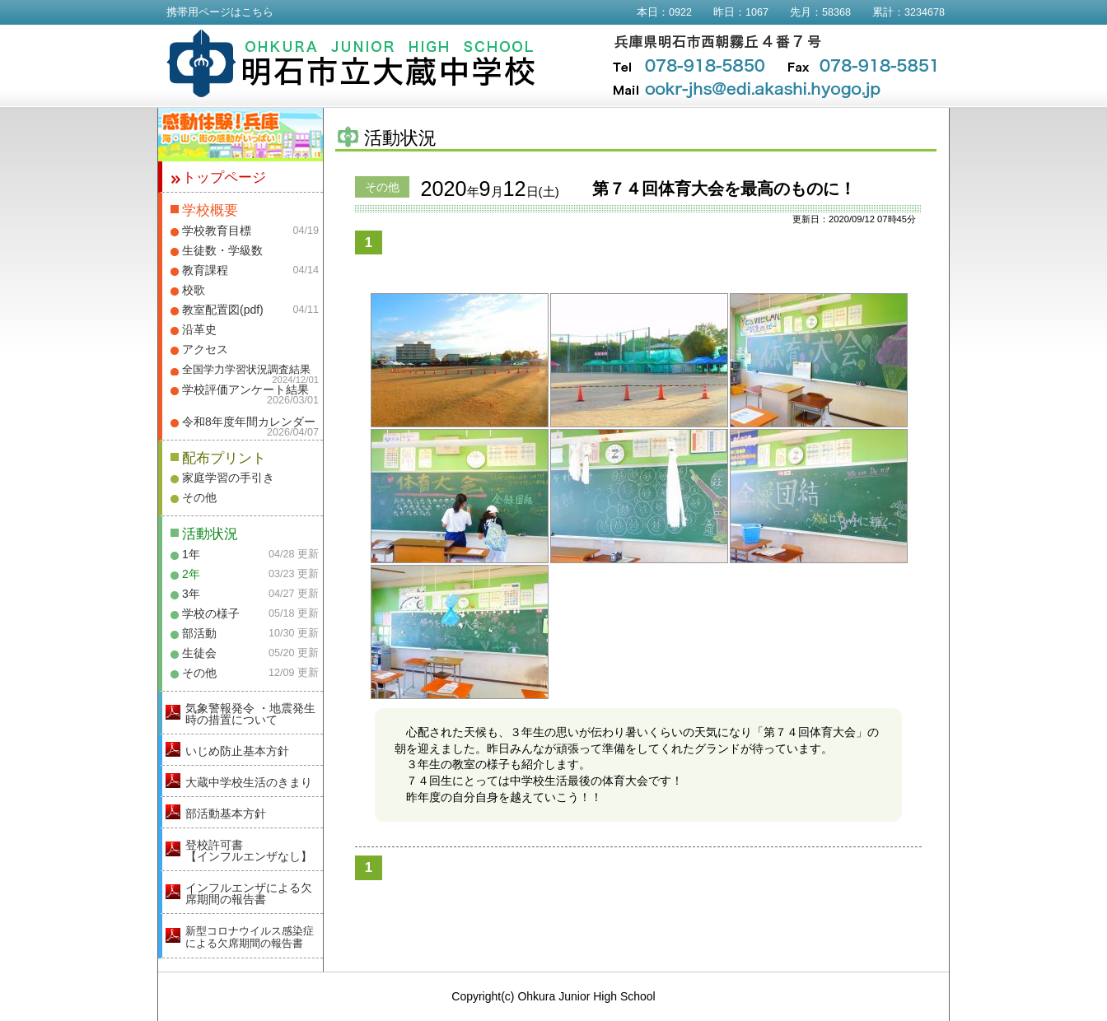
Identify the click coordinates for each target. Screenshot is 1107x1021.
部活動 (199, 633)
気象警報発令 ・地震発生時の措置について (250, 714)
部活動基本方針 (225, 813)
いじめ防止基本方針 (237, 751)
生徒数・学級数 (222, 250)
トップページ (224, 177)
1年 (191, 554)
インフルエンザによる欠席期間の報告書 (248, 893)
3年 (191, 593)
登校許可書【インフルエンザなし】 (248, 850)
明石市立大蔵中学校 (351, 63)
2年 (191, 573)
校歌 (193, 289)
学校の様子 (211, 613)
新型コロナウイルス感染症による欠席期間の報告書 (249, 937)
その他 (199, 497)
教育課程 (205, 270)
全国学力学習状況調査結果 (246, 369)
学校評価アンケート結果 (245, 389)
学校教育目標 (216, 230)
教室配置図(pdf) (223, 309)
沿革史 (199, 329)
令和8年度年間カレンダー (248, 421)
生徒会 (199, 653)
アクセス (205, 349)
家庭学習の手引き (228, 477)
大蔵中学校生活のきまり (248, 782)
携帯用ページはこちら (219, 12)
